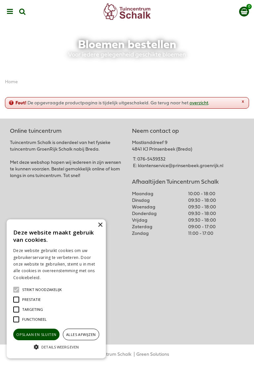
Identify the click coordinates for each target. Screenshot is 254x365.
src (22, 12)
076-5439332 (151, 159)
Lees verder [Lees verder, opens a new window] (53, 277)
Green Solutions (152, 354)
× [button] (100, 225)
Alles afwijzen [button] (81, 334)
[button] (42, 289)
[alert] (56, 288)
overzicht (199, 103)
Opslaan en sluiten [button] (36, 334)
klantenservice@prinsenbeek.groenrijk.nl (180, 166)
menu (10, 12)
